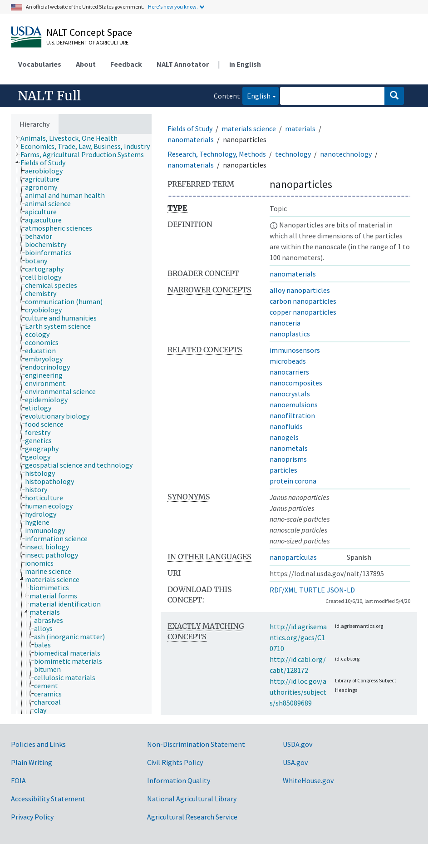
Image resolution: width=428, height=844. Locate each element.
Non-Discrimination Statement (196, 744)
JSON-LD (341, 589)
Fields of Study (189, 128)
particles (283, 469)
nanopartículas (293, 557)
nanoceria (285, 322)
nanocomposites (296, 382)
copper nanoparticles (303, 311)
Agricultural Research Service (192, 816)
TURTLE (312, 589)
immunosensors (295, 350)
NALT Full (49, 96)
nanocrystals (290, 393)
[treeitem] (73, 138)
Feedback (126, 64)
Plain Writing (31, 762)
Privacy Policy (32, 816)
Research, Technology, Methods (216, 153)
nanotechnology (346, 153)
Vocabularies (39, 64)
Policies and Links (38, 744)
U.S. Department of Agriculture (87, 42)
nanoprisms (288, 459)
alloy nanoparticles (300, 290)
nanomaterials (190, 139)
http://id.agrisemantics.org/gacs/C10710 (298, 637)
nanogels (284, 437)
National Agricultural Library (191, 798)
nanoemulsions (294, 404)
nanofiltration (292, 415)
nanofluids (286, 426)
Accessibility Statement (48, 798)
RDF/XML (283, 589)
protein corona (293, 480)
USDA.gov (297, 744)
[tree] (81, 424)
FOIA (18, 780)
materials (300, 128)
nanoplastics (290, 333)
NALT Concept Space (89, 32)
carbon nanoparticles (303, 301)
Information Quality (178, 780)
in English (245, 64)
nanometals (289, 448)
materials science (248, 128)
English (256, 95)
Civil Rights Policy (175, 762)
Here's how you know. (173, 6)
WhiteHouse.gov (308, 780)
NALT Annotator (183, 64)
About (86, 64)
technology (293, 153)
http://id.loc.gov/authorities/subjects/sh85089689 (298, 691)
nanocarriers (289, 371)
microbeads (288, 360)
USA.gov (295, 762)
